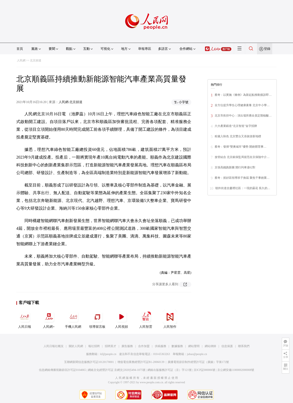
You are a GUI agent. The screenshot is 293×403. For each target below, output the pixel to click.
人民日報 (24, 319)
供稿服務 (160, 346)
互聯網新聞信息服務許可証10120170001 (89, 362)
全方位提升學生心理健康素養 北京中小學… (242, 105)
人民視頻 (121, 319)
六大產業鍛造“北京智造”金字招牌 (236, 125)
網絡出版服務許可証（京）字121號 (170, 369)
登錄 (267, 48)
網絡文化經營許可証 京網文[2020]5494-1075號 (117, 369)
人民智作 (170, 319)
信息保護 (227, 346)
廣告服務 (127, 346)
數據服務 (177, 346)
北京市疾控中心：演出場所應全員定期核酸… (243, 115)
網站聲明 (194, 346)
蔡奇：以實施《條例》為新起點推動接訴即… (243, 94)
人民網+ (49, 319)
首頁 (19, 48)
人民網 (21, 60)
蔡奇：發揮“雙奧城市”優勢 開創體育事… (240, 146)
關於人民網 (76, 346)
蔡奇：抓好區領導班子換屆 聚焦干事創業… (242, 177)
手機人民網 (73, 319)
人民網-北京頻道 (70, 102)
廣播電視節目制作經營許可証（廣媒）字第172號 (198, 362)
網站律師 (210, 346)
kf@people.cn (108, 354)
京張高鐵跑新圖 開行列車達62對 (235, 167)
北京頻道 (35, 60)
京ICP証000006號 (204, 369)
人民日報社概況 (53, 346)
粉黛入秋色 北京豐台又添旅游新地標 (238, 136)
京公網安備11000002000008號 (235, 369)
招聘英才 (110, 346)
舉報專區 (144, 48)
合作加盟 (144, 346)
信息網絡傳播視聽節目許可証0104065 (62, 369)
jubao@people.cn (197, 354)
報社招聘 (94, 346)
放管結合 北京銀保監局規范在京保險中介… (242, 157)
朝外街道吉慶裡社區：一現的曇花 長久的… (242, 188)
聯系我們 (243, 346)
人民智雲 (146, 319)
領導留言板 (97, 319)
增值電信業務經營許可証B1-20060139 (140, 362)
